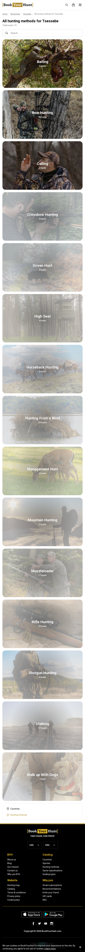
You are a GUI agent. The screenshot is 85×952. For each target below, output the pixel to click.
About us (11, 859)
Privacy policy (13, 896)
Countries (47, 859)
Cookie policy (13, 900)
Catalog (11, 889)
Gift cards (47, 896)
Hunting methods (51, 867)
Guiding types (49, 874)
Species (46, 863)
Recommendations (52, 889)
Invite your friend (51, 892)
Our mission (13, 867)
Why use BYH (13, 874)
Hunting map (13, 885)
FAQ (45, 900)
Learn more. (50, 948)
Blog (9, 863)
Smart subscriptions (52, 885)
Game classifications (52, 870)
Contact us (12, 870)
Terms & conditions (16, 892)
